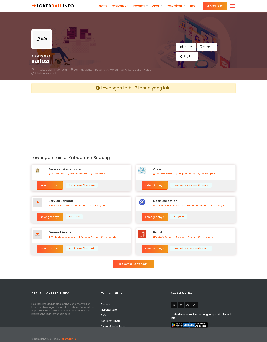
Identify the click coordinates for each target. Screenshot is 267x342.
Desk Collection (165, 201)
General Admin (60, 232)
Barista (159, 232)
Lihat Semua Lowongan (133, 264)
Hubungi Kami (109, 309)
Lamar (186, 46)
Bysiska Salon (56, 205)
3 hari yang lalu (206, 174)
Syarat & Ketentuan (113, 326)
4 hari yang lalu (109, 237)
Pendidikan (174, 6)
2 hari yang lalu (99, 174)
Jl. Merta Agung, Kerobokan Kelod (128, 70)
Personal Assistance (65, 169)
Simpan (206, 46)
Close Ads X (189, 325)
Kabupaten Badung (77, 174)
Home (103, 6)
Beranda (106, 304)
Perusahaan (119, 6)
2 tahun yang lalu (44, 73)
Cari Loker (215, 5)
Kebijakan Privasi (110, 320)
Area (155, 6)
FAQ (103, 315)
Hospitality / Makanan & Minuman (191, 185)
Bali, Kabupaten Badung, (88, 70)
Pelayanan (74, 216)
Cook (157, 169)
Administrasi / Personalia (82, 185)
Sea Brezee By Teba (162, 174)
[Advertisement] (81, 120)
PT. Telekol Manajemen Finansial (168, 205)
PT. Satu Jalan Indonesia (49, 70)
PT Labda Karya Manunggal (62, 237)
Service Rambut (61, 201)
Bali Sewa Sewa (57, 174)
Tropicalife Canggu (162, 237)
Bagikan (187, 56)
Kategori (138, 6)
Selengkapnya (49, 185)
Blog (193, 6)
